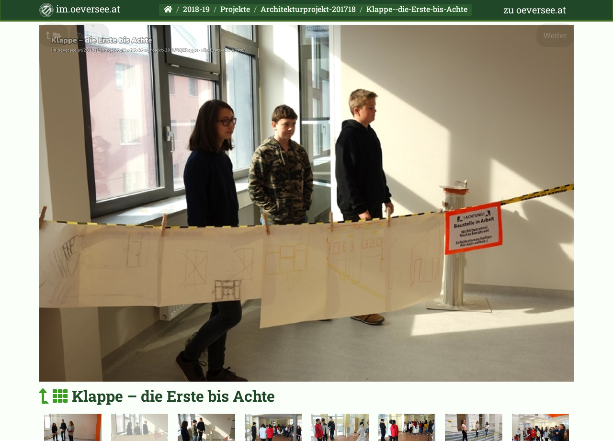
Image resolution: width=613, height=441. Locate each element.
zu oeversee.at (534, 9)
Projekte (235, 9)
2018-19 (196, 9)
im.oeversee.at (79, 9)
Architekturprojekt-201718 (308, 9)
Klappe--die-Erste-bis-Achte (416, 9)
